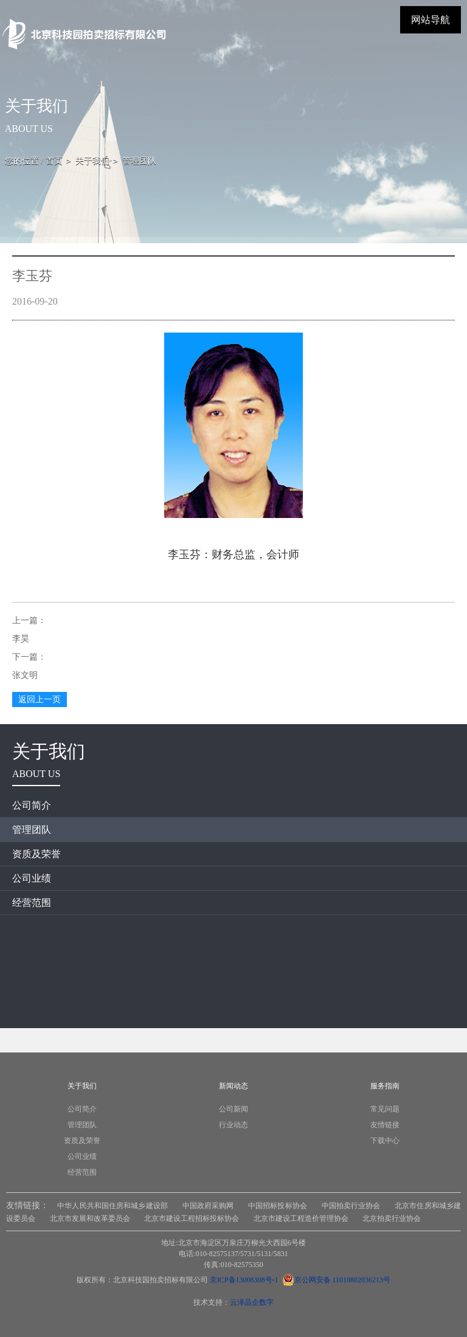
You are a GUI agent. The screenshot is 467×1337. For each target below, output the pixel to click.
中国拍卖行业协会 (351, 1205)
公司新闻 (233, 1109)
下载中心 (385, 1140)
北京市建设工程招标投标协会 (191, 1218)
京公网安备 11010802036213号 (336, 1280)
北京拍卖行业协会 (391, 1218)
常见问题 (385, 1109)
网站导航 (430, 20)
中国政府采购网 (208, 1205)
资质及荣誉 (36, 854)
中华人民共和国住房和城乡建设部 (112, 1205)
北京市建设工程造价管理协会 (301, 1218)
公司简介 (31, 805)
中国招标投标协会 (277, 1205)
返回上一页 (39, 699)
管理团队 (31, 829)
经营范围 (31, 902)
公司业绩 (31, 878)
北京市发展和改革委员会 (90, 1218)
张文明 (25, 675)
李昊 (20, 638)
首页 (54, 160)
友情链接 (385, 1125)
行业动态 (233, 1125)
